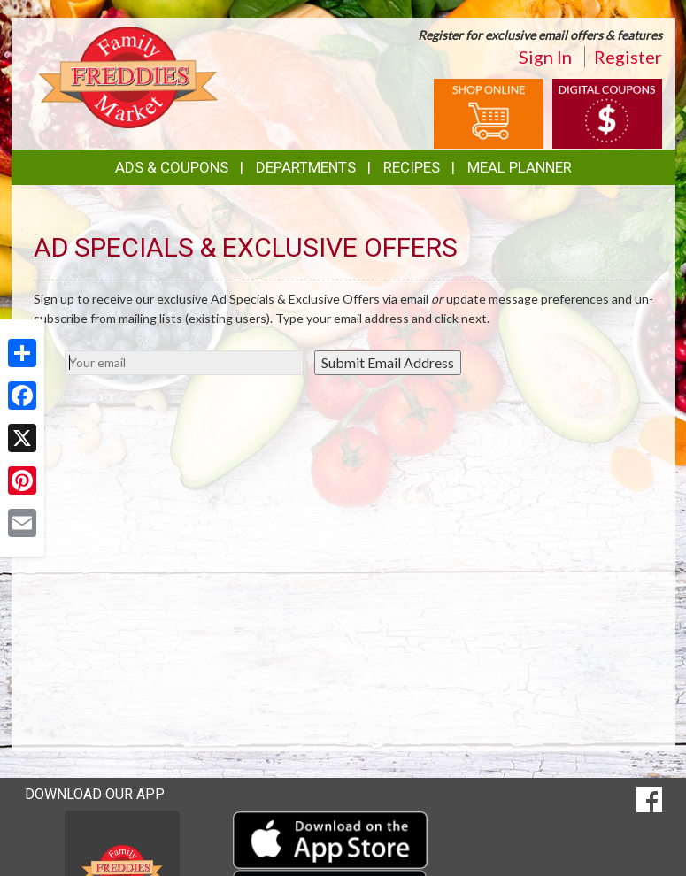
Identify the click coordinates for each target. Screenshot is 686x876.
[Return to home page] (128, 75)
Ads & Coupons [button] (171, 167)
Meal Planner (519, 167)
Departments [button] (306, 167)
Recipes (411, 167)
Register (628, 56)
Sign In (545, 56)
